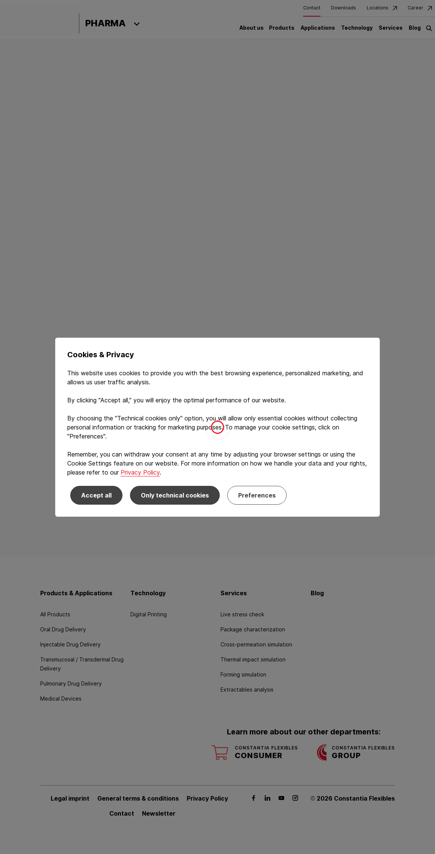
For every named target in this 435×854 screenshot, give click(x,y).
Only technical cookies (175, 495)
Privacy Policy (140, 472)
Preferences (257, 495)
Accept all (96, 495)
